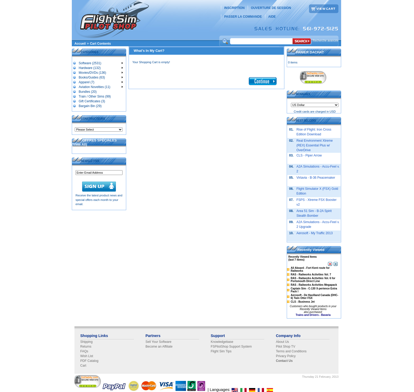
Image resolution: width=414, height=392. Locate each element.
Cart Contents (100, 43)
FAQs (84, 351)
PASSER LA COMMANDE (243, 17)
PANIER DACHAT (310, 52)
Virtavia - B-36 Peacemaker (316, 177)
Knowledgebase (222, 342)
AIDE (272, 17)
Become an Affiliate (159, 346)
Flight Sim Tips (221, 351)
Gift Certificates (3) (91, 101)
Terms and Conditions (291, 351)
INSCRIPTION (234, 8)
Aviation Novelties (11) (100, 87)
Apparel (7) (100, 82)
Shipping (86, 342)
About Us (282, 342)
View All (79, 144)
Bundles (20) (87, 91)
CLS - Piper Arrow (309, 155)
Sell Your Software (158, 342)
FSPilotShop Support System (231, 346)
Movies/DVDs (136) (100, 72)
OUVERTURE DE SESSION (271, 8)
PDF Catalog (89, 361)
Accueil (80, 43)
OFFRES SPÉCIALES (99, 140)
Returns (85, 346)
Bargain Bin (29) (90, 106)
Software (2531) (100, 63)
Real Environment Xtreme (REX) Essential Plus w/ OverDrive (315, 145)
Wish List (86, 356)
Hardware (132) (100, 68)
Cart (83, 365)
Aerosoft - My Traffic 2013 (315, 233)
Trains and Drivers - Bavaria (313, 314)
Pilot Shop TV (285, 346)
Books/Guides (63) (100, 77)
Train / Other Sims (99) (94, 96)
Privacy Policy (286, 356)
